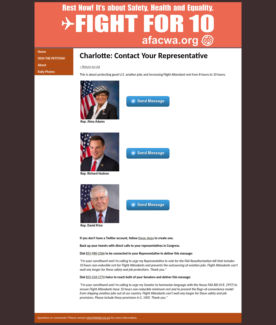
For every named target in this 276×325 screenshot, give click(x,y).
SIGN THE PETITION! (51, 58)
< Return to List (90, 67)
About (42, 65)
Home (42, 52)
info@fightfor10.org (98, 318)
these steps (146, 238)
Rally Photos (46, 72)
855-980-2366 (95, 253)
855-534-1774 (95, 277)
